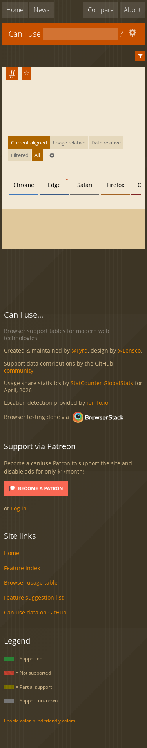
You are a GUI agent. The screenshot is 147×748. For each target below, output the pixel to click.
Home (15, 9)
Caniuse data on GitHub (35, 612)
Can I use (25, 33)
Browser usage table (31, 582)
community (18, 370)
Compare (101, 9)
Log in (19, 508)
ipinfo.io (97, 402)
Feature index (22, 568)
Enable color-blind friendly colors (39, 720)
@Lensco (129, 350)
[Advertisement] (74, 271)
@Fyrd (79, 350)
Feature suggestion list (34, 597)
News (41, 9)
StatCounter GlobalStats (102, 383)
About (132, 9)
